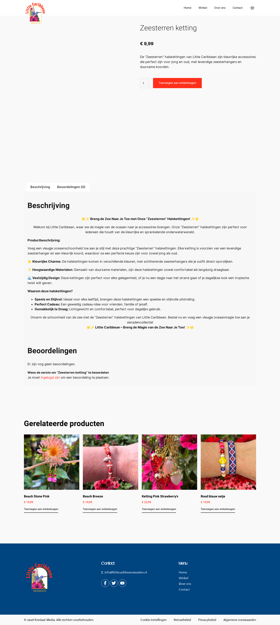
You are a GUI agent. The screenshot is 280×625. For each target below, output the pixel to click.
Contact (236, 8)
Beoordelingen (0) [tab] (71, 187)
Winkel (202, 8)
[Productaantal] (144, 83)
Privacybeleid (207, 620)
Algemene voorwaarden (239, 620)
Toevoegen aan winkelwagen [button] (41, 508)
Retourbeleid (182, 620)
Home (186, 8)
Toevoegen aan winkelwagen (177, 83)
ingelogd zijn (50, 377)
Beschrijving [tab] (40, 187)
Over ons (218, 8)
